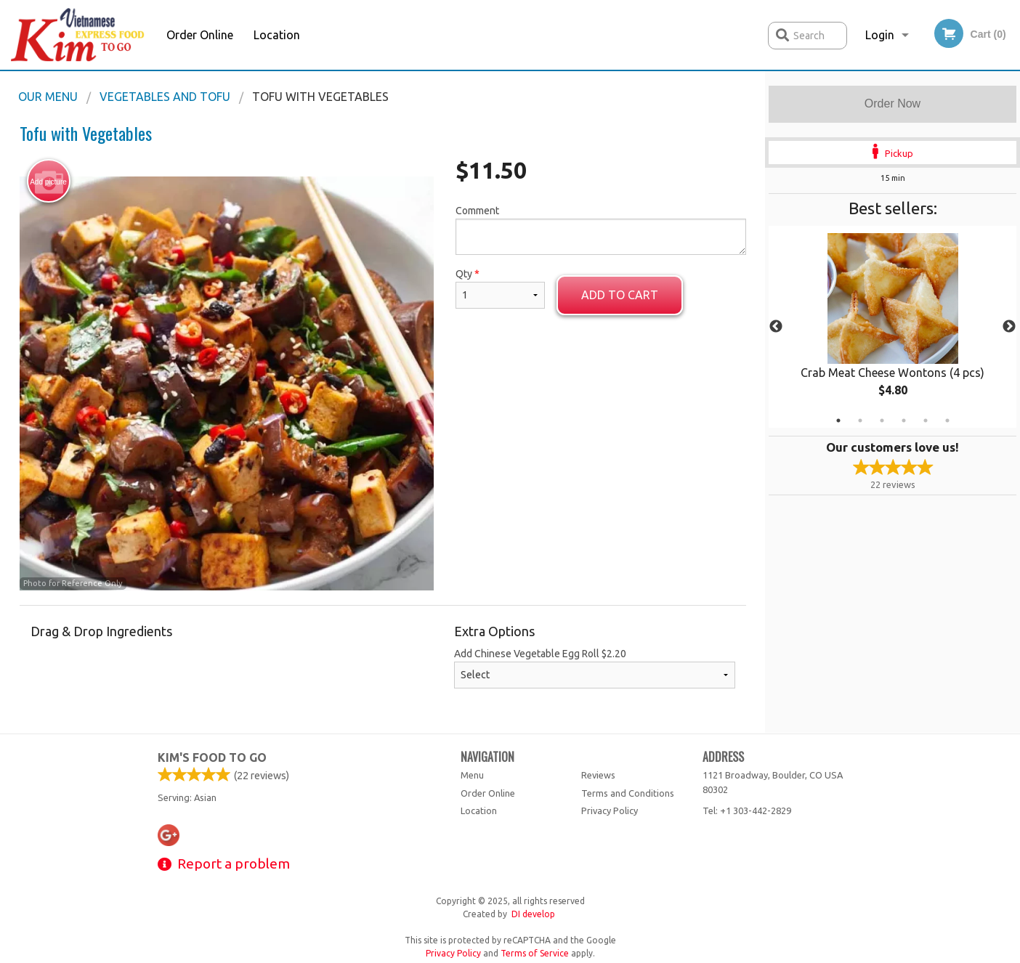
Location (277, 34)
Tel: (747, 810)
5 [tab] (925, 420)
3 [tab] (882, 420)
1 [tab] (838, 420)
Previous (776, 327)
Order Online (199, 34)
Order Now (892, 103)
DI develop (533, 914)
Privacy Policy (609, 810)
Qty (500, 288)
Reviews (598, 775)
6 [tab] (947, 420)
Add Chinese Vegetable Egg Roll (594, 668)
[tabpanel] (892, 326)
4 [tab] (903, 420)
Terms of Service (535, 953)
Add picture (48, 181)
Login (879, 34)
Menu (472, 775)
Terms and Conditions (627, 793)
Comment (600, 230)
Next (1009, 327)
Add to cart (619, 294)
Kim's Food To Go (212, 757)
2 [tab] (860, 420)
